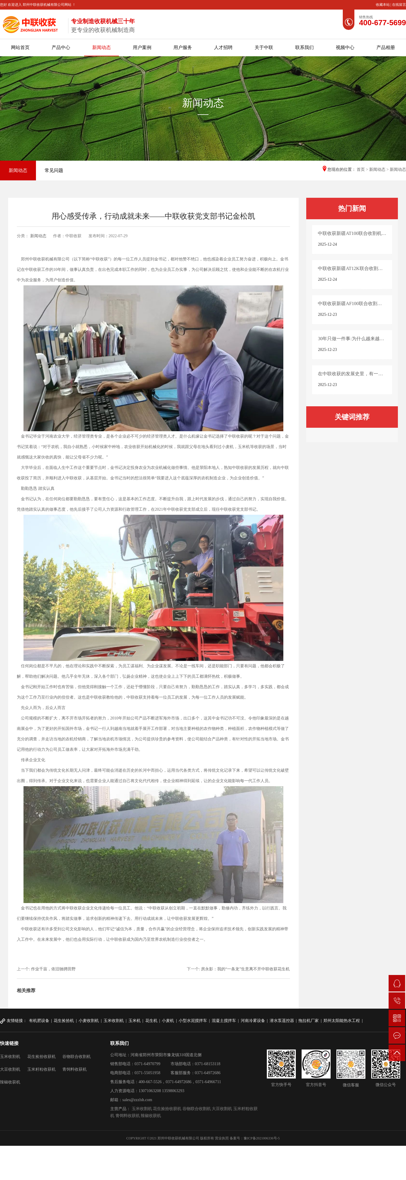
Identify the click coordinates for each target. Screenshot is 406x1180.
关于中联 (264, 47)
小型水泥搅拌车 (193, 1020)
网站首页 (20, 47)
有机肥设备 (39, 1020)
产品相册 (385, 47)
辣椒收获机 (10, 1082)
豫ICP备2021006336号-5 (262, 1138)
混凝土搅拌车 (224, 1020)
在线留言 (399, 5)
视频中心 (345, 47)
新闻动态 (101, 47)
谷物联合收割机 (76, 1056)
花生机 (151, 1020)
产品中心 (61, 47)
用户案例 (142, 47)
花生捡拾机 (64, 1020)
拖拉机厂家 (308, 1020)
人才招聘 (223, 47)
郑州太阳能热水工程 (341, 1020)
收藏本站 (383, 5)
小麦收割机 (89, 1020)
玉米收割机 (114, 1020)
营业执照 (222, 1138)
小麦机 (168, 1020)
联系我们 (304, 47)
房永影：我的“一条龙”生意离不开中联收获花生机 (245, 969)
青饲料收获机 (74, 1069)
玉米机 (134, 1020)
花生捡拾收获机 (41, 1056)
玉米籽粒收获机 (41, 1069)
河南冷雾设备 (253, 1020)
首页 (361, 169)
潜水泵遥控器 (282, 1020)
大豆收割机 (10, 1069)
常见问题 (54, 170)
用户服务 (182, 47)
